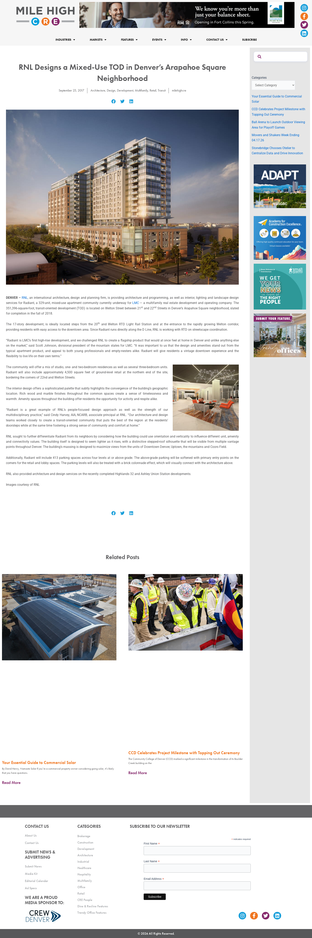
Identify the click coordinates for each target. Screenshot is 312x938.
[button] (113, 101)
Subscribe (249, 40)
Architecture (98, 90)
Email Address (154, 879)
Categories (259, 78)
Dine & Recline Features (92, 906)
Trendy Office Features (91, 912)
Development (125, 90)
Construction (85, 842)
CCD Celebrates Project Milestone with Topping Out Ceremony (184, 752)
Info (186, 39)
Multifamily (141, 90)
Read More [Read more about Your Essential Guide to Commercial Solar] (11, 782)
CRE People (84, 900)
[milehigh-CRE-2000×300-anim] (186, 15)
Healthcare (84, 868)
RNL (25, 298)
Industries (65, 39)
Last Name (152, 861)
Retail (153, 90)
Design (111, 90)
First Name (152, 844)
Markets (98, 39)
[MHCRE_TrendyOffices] (280, 335)
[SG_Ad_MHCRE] (280, 286)
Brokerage (83, 836)
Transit (162, 90)
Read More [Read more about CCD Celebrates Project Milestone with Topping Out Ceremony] (137, 772)
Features (129, 39)
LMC (135, 303)
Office (81, 887)
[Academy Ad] (280, 238)
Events (159, 39)
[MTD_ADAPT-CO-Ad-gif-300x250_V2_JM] (280, 186)
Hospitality (84, 874)
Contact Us (216, 39)
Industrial (83, 861)
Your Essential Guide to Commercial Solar (39, 762)
